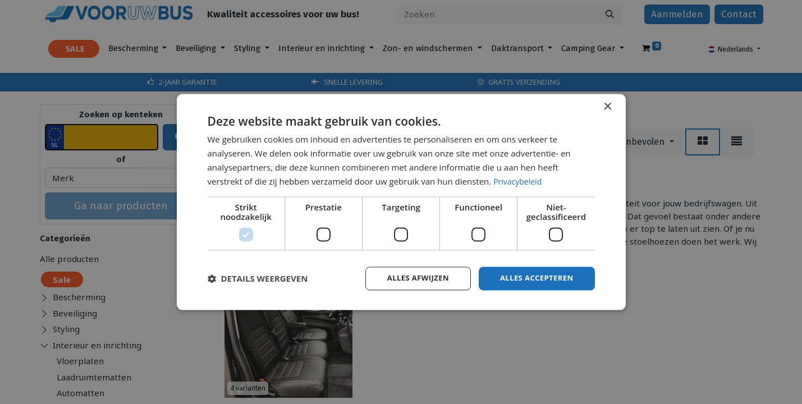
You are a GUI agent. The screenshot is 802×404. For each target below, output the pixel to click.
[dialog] (401, 202)
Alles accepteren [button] (534, 278)
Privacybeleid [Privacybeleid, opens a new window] (519, 180)
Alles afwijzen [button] (411, 278)
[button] (258, 279)
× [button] (607, 106)
